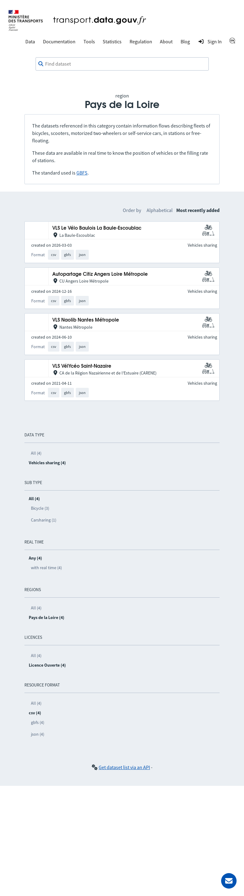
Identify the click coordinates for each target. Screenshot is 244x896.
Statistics (112, 41)
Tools (89, 41)
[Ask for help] (229, 881)
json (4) (37, 734)
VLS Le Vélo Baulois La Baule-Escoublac (96, 228)
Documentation (59, 41)
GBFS (82, 173)
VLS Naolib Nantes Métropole (85, 320)
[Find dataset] (122, 64)
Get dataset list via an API (124, 767)
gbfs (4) (37, 722)
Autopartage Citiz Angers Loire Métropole (100, 274)
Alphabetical (160, 210)
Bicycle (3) (40, 508)
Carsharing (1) (43, 520)
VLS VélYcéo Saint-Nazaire (81, 366)
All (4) (36, 453)
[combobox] (122, 64)
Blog (185, 41)
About (166, 41)
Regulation (141, 41)
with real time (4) (46, 567)
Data (30, 41)
